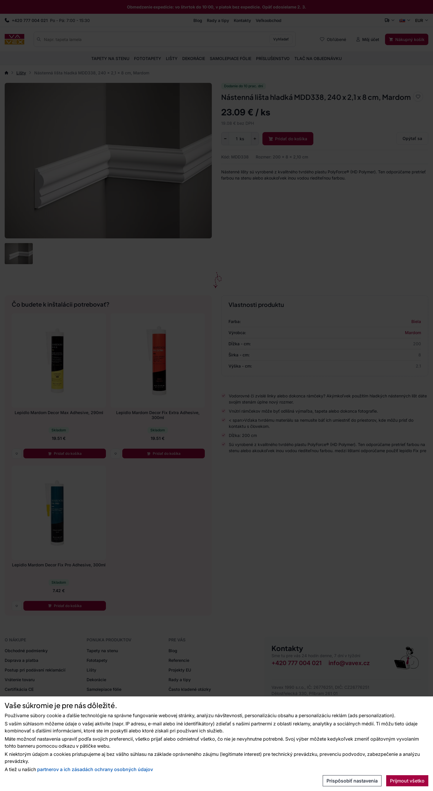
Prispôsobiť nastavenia (352, 781)
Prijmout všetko (407, 781)
